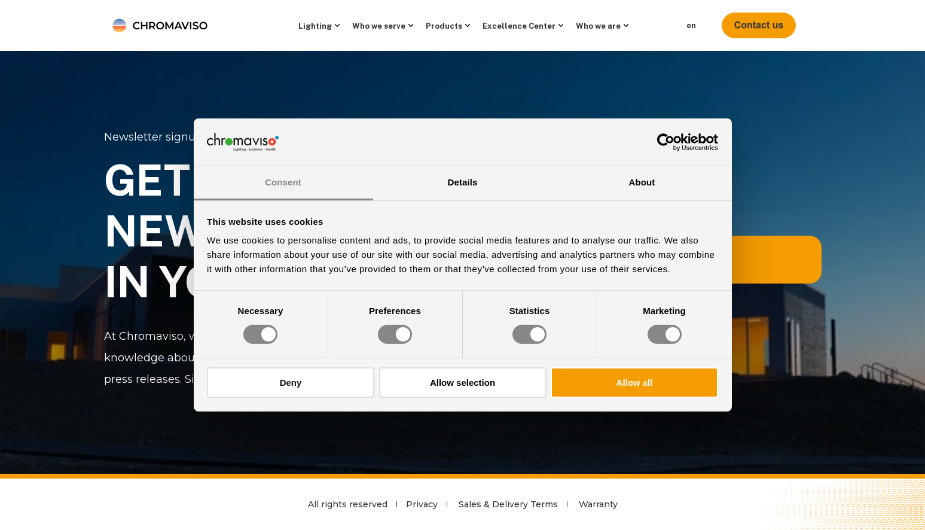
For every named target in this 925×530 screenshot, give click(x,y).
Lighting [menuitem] (315, 25)
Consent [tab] (283, 182)
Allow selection (462, 382)
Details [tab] (463, 182)
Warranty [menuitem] (598, 504)
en (691, 25)
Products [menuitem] (444, 25)
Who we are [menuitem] (598, 25)
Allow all (634, 382)
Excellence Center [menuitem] (519, 25)
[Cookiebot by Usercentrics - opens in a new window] (665, 142)
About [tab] (642, 182)
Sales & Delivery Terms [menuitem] (508, 504)
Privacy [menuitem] (422, 504)
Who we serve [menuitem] (378, 25)
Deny (291, 382)
